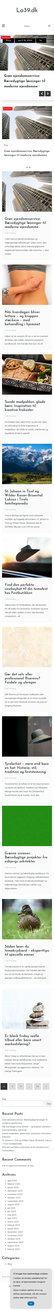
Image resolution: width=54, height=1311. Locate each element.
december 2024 (14, 1232)
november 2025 (14, 1194)
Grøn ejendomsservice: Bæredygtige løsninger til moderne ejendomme (24, 81)
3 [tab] (29, 167)
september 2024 (15, 1242)
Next (48, 93)
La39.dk (27, 11)
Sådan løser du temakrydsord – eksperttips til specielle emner (27, 950)
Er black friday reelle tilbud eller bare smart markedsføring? (23, 1040)
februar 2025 (13, 1225)
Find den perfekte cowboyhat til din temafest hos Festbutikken (26, 589)
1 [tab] (24, 167)
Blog (8, 40)
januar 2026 (13, 1187)
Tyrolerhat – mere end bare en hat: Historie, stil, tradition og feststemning (27, 768)
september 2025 (15, 1201)
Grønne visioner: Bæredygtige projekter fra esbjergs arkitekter (26, 857)
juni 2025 (11, 1211)
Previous (42, 93)
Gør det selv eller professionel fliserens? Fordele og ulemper (22, 678)
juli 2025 (11, 1207)
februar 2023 (13, 1249)
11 (37, 1086)
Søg (4, 1098)
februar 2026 (13, 1183)
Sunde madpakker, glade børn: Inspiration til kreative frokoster (25, 406)
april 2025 (12, 1218)
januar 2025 (13, 1228)
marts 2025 (13, 1221)
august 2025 (13, 1204)
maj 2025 (11, 1214)
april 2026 (12, 1180)
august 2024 (13, 1245)
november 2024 (14, 1235)
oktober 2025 (13, 1197)
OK (31, 1304)
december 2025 (14, 1190)
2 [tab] (27, 167)
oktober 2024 (13, 1238)
